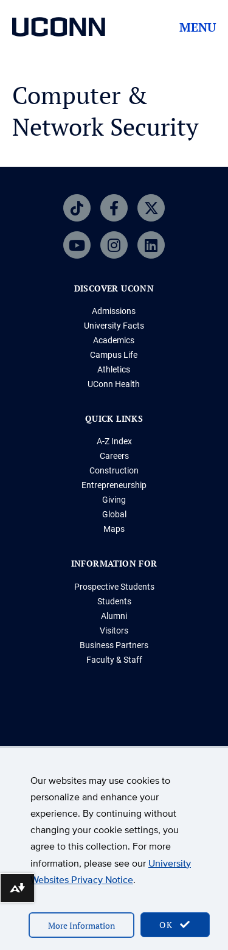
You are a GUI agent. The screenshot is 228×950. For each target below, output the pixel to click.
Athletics (113, 369)
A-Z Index (114, 441)
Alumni (114, 616)
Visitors (114, 630)
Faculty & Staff (114, 660)
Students (114, 601)
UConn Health (114, 384)
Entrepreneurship (114, 485)
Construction (114, 470)
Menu (197, 27)
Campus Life (113, 355)
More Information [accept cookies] (81, 925)
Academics (113, 340)
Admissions (114, 311)
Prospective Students (114, 587)
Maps (114, 529)
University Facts (114, 325)
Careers (114, 456)
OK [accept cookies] (175, 925)
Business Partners (114, 645)
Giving (114, 500)
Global (114, 514)
